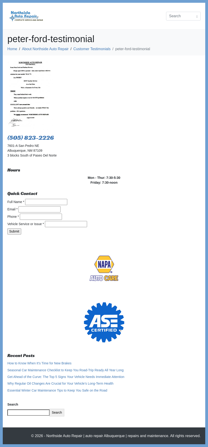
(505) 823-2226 (30, 138)
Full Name (15, 202)
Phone (13, 216)
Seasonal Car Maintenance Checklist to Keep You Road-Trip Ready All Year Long (65, 370)
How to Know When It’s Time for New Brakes (39, 363)
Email (12, 209)
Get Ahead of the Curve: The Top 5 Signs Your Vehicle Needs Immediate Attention (65, 377)
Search (12, 404)
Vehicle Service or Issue (25, 224)
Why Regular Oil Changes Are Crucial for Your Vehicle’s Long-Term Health (60, 383)
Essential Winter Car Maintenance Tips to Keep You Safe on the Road (57, 390)
